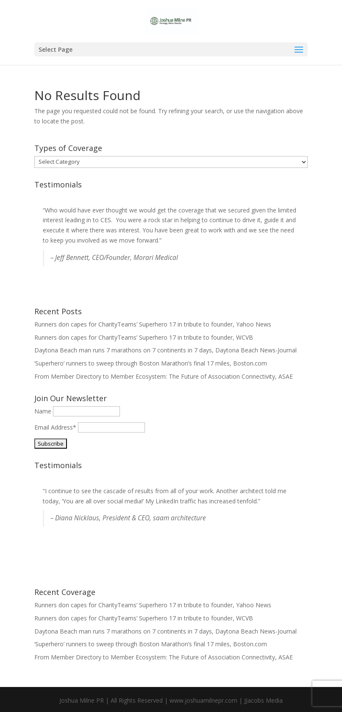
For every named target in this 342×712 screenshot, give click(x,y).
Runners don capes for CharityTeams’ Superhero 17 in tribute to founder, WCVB (143, 337)
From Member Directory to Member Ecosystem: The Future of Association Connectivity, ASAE (163, 376)
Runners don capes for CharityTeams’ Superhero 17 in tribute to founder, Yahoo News (152, 324)
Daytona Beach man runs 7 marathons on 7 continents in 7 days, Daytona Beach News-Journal (165, 350)
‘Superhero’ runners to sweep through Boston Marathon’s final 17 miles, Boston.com (150, 363)
